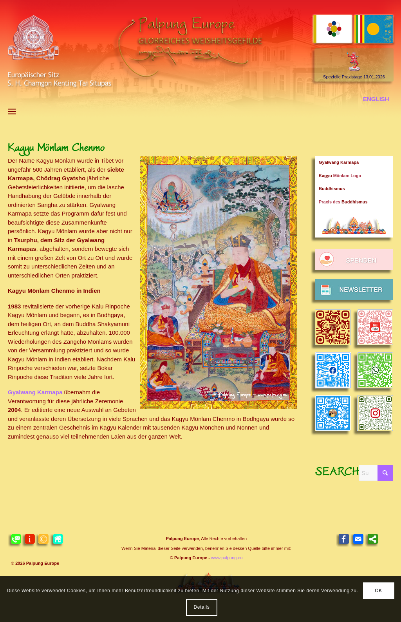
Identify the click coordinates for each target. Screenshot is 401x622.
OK (378, 590)
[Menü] (12, 111)
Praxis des (343, 201)
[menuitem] (12, 111)
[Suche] (376, 473)
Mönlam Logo (340, 175)
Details (202, 607)
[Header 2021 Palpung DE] (200, 59)
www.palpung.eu (227, 557)
